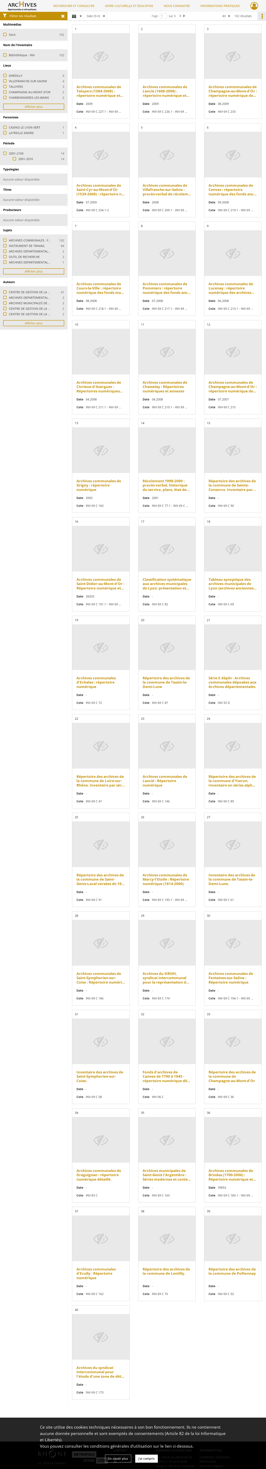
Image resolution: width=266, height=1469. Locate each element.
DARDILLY (15, 76)
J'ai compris (146, 1459)
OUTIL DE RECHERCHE (24, 257)
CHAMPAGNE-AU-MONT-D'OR (29, 92)
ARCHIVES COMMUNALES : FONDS (33, 240)
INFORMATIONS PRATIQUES (220, 6)
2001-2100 (16, 153)
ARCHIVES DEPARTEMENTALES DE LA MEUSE (40, 298)
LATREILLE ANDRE (21, 133)
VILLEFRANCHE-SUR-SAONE (28, 81)
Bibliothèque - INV (22, 55)
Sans (12, 35)
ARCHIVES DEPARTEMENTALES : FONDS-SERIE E (42, 251)
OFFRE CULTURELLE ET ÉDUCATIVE (129, 6)
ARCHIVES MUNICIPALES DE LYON (32, 303)
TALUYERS (16, 87)
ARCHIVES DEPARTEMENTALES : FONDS (36, 262)
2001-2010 (25, 159)
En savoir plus (118, 1459)
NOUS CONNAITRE (177, 6)
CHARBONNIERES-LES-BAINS (29, 98)
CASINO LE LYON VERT (24, 127)
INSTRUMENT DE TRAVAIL (27, 246)
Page (155, 16)
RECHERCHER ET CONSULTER (73, 6)
